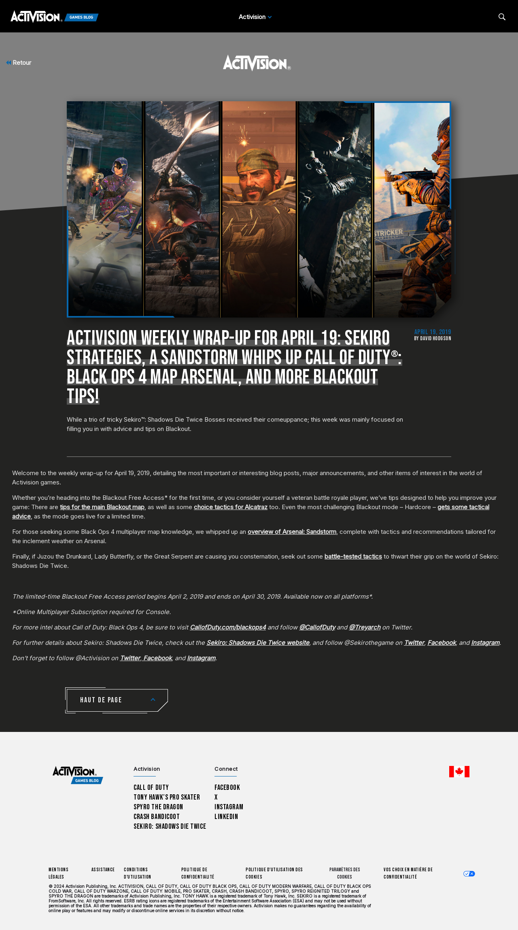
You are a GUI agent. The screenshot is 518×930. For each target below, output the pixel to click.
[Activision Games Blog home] (78, 775)
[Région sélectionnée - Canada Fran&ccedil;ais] (459, 771)
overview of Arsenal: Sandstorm (292, 531)
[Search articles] (502, 17)
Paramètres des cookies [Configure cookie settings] (344, 873)
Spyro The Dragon (158, 807)
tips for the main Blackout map (102, 507)
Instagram (228, 807)
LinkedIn (226, 817)
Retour (18, 62)
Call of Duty (151, 787)
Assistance (103, 870)
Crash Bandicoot (157, 817)
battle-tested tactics (353, 556)
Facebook (227, 787)
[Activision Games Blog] (54, 17)
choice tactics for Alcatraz (230, 507)
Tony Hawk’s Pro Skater (167, 797)
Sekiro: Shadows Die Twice (170, 826)
